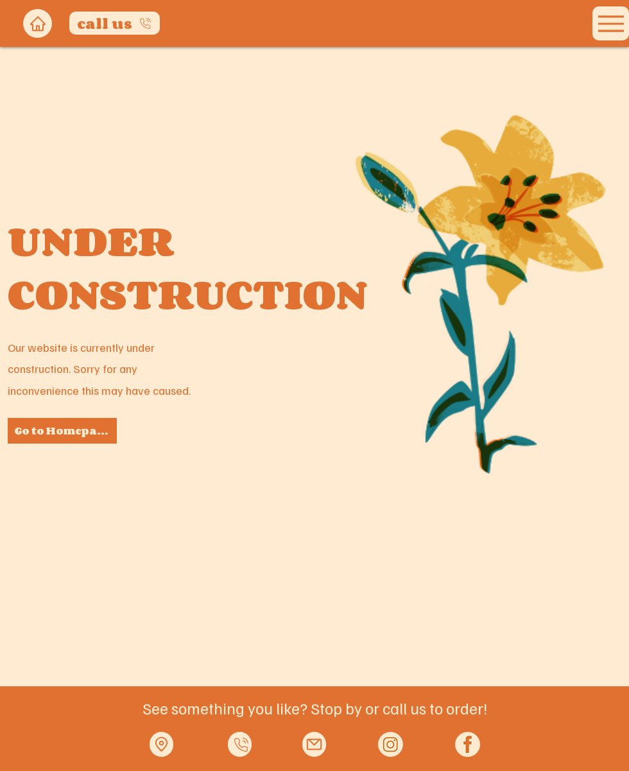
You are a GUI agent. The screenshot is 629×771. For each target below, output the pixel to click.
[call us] (114, 23)
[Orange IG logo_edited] (390, 744)
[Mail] (314, 744)
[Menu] (610, 23)
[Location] (161, 744)
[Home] (37, 23)
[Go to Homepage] (62, 431)
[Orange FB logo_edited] (467, 744)
